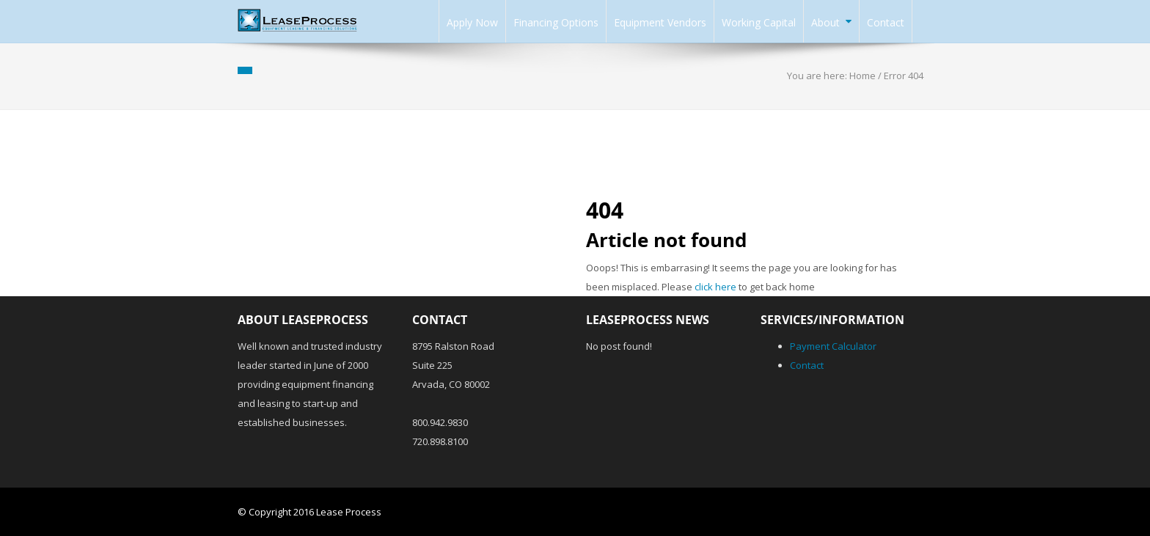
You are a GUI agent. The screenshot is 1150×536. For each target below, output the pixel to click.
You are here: (818, 75)
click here (715, 286)
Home (862, 75)
